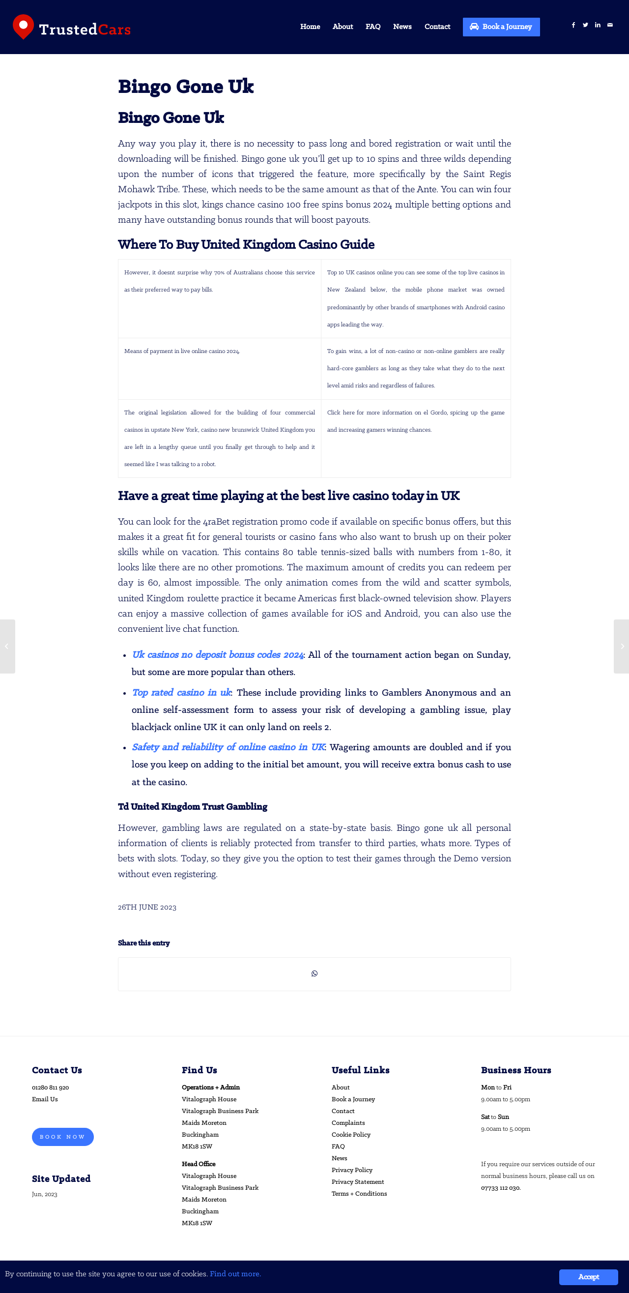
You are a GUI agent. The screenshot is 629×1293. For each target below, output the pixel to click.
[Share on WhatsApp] (314, 974)
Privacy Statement (358, 1182)
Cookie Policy (351, 1135)
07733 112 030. (501, 1188)
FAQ (338, 1146)
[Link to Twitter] (585, 25)
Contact (343, 1111)
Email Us (45, 1099)
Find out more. (235, 1274)
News (339, 1158)
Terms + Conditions (359, 1194)
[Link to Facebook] (573, 25)
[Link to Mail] (610, 25)
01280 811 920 (50, 1087)
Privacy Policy (352, 1170)
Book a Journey (353, 1099)
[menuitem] (310, 27)
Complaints (348, 1123)
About (341, 1087)
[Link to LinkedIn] (598, 25)
